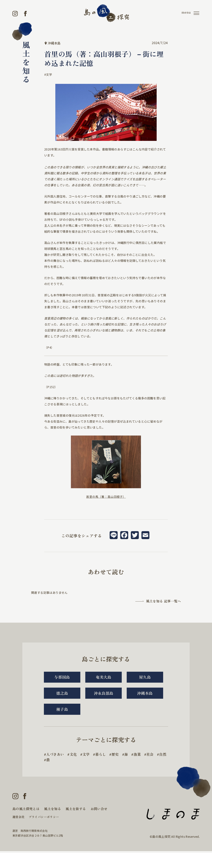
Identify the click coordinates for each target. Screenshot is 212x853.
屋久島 (145, 677)
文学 (49, 74)
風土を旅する (76, 810)
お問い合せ (99, 810)
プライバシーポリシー (44, 819)
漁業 (140, 756)
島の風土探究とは (25, 810)
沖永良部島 (103, 694)
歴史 (117, 756)
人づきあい (55, 756)
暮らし (102, 756)
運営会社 (18, 819)
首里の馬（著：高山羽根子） (106, 496)
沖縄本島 (145, 694)
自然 (50, 761)
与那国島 (62, 677)
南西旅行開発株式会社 (34, 832)
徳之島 (62, 694)
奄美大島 (103, 677)
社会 (153, 756)
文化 (74, 756)
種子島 (62, 710)
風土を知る (52, 810)
